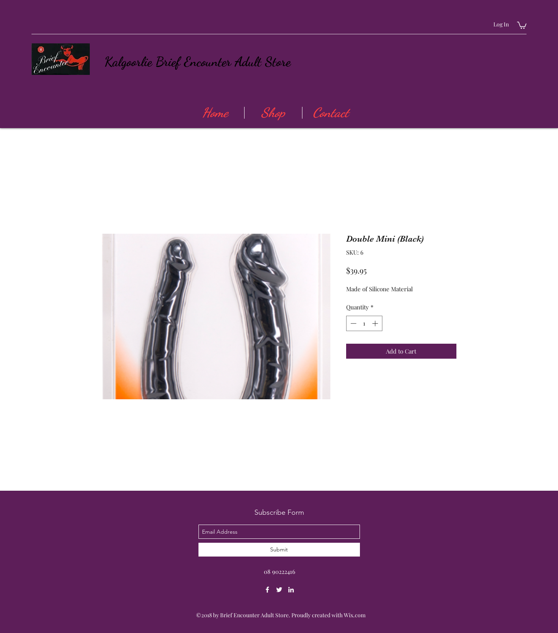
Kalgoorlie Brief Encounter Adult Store (197, 61)
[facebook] (267, 590)
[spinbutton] (364, 323)
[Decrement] (352, 323)
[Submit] (279, 550)
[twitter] (279, 590)
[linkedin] (291, 590)
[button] (521, 25)
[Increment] (376, 323)
